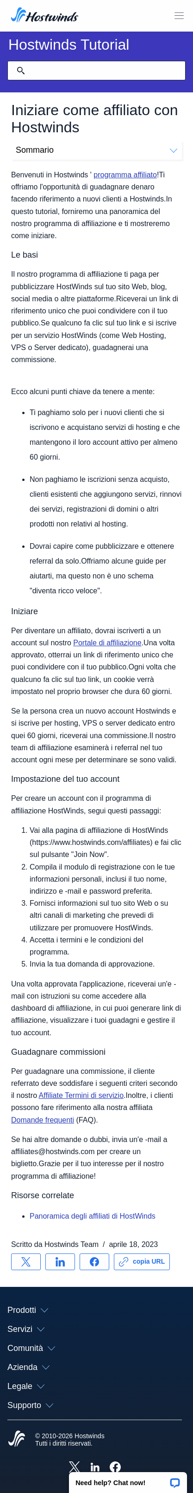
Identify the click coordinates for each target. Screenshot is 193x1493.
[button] (128, 1479)
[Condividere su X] (26, 1261)
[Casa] (44, 16)
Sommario (96, 150)
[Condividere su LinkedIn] (60, 1261)
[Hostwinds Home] (16, 1439)
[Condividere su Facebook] (94, 1261)
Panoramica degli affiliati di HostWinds (93, 1216)
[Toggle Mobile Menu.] (179, 15)
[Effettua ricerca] (21, 70)
